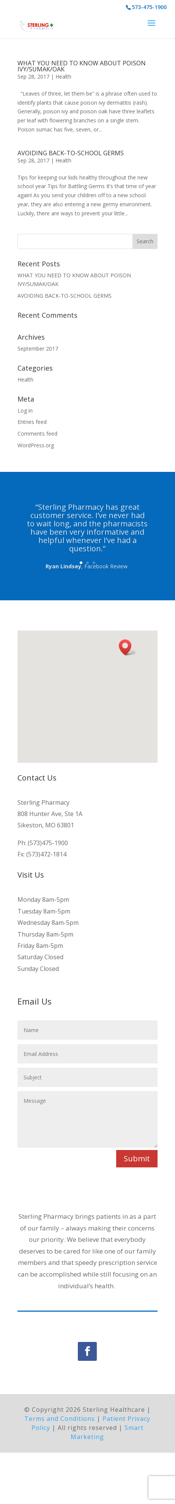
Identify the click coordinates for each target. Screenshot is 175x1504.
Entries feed (32, 421)
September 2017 (37, 348)
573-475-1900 (149, 7)
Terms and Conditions (59, 1469)
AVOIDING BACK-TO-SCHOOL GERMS (70, 153)
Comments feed (37, 433)
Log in (25, 410)
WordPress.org (35, 445)
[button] (127, 647)
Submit (137, 1158)
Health (63, 76)
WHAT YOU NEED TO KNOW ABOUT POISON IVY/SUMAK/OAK (81, 66)
